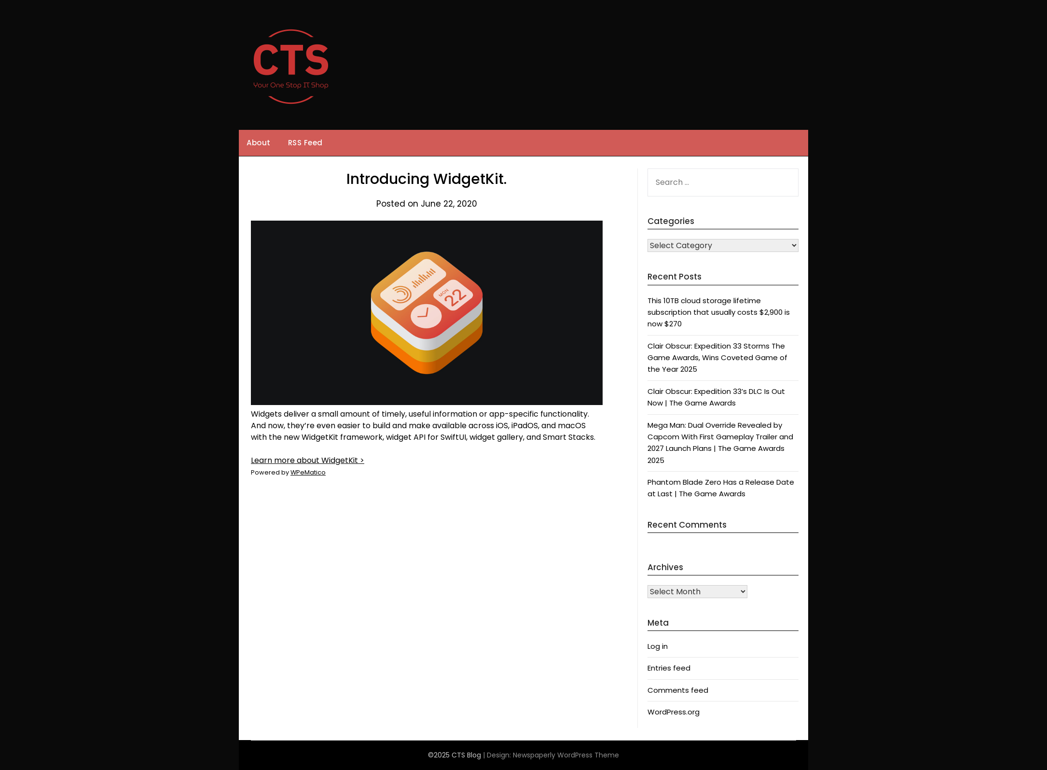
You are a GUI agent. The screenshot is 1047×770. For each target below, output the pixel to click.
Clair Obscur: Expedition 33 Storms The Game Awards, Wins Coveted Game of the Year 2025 (717, 358)
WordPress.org (673, 712)
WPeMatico (308, 472)
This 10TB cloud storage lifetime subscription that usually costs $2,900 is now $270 (718, 312)
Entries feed (668, 668)
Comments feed (677, 690)
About (259, 143)
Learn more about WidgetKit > (307, 460)
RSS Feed (305, 143)
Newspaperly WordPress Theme (566, 755)
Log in (657, 646)
